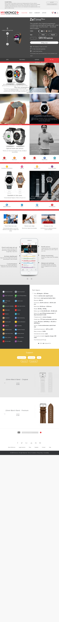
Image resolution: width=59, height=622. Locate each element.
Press (30, 619)
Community (37, 12)
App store (24, 534)
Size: (31, 34)
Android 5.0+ (47, 516)
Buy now (44, 42)
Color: (31, 31)
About (30, 12)
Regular (53, 34)
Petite (43, 34)
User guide (31, 530)
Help (50, 619)
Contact (43, 619)
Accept (52, 2)
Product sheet (21, 530)
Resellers (36, 619)
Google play (33, 534)
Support (44, 12)
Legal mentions (22, 619)
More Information (52, 4)
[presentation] (30, 609)
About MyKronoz (11, 619)
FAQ (39, 530)
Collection (24, 12)
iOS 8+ (40, 516)
